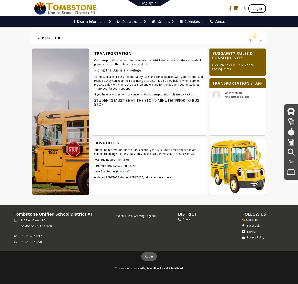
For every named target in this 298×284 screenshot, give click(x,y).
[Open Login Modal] (257, 8)
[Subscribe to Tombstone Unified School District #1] (250, 219)
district (187, 214)
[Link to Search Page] (243, 8)
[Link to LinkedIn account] (236, 9)
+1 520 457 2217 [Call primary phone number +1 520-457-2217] (31, 236)
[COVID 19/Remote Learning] (291, 172)
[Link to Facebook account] (230, 9)
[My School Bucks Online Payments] (291, 162)
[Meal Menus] (291, 132)
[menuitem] (92, 21)
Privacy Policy (253, 237)
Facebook (251, 225)
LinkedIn (250, 231)
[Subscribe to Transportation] (255, 37)
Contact (185, 219)
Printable (122, 171)
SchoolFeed (175, 268)
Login (149, 256)
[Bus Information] (291, 111)
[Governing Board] (291, 142)
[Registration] (291, 121)
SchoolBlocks (155, 268)
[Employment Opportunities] (291, 152)
